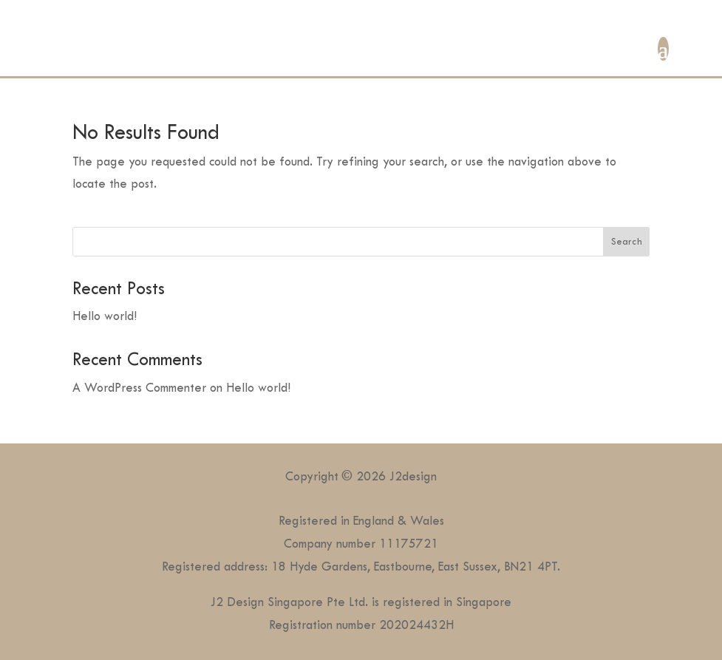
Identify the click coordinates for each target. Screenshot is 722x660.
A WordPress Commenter (139, 388)
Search (626, 241)
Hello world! (104, 316)
